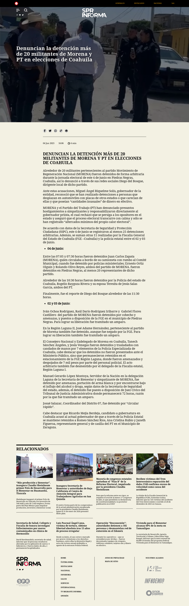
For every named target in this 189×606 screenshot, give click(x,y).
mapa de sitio (111, 561)
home (63, 558)
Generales (134, 3)
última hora (67, 562)
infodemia (66, 575)
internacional (68, 587)
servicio (65, 583)
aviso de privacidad (114, 558)
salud (64, 579)
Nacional (172, 3)
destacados (66, 566)
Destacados (153, 3)
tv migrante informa (71, 591)
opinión (64, 596)
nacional (65, 570)
